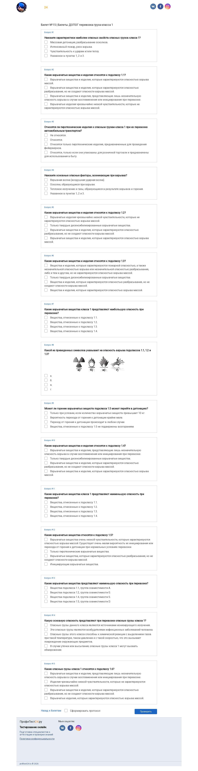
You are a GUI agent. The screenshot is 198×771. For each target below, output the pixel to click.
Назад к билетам (51, 710)
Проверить (146, 711)
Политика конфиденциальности (37, 738)
